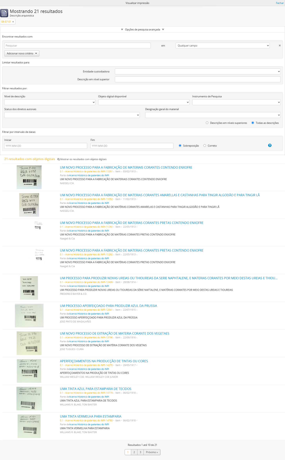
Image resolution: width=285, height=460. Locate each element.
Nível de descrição (14, 96)
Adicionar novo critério (22, 53)
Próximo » (152, 452)
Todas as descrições (265, 123)
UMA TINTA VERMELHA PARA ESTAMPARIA (90, 416)
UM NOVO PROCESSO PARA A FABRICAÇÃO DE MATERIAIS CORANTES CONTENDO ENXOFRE (126, 167)
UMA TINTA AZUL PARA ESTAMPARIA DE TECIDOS (95, 389)
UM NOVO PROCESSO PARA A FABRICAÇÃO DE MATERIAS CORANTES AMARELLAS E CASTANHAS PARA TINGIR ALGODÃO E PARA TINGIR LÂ (160, 195)
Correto (210, 145)
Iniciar (7, 140)
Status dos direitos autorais (20, 109)
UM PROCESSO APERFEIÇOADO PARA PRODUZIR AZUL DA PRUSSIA (108, 306)
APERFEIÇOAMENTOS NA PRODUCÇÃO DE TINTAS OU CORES (104, 361)
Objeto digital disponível (112, 96)
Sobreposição (189, 145)
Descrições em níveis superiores (226, 123)
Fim (93, 140)
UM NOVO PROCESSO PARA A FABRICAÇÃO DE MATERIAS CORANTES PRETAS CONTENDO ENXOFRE (131, 223)
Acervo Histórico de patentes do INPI (89, 175)
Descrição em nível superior (93, 79)
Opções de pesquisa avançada (142, 29)
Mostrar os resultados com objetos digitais (82, 159)
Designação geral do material (162, 109)
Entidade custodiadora (96, 71)
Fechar (280, 3)
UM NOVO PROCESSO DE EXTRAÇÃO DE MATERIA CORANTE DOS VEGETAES (114, 333)
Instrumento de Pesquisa (207, 96)
